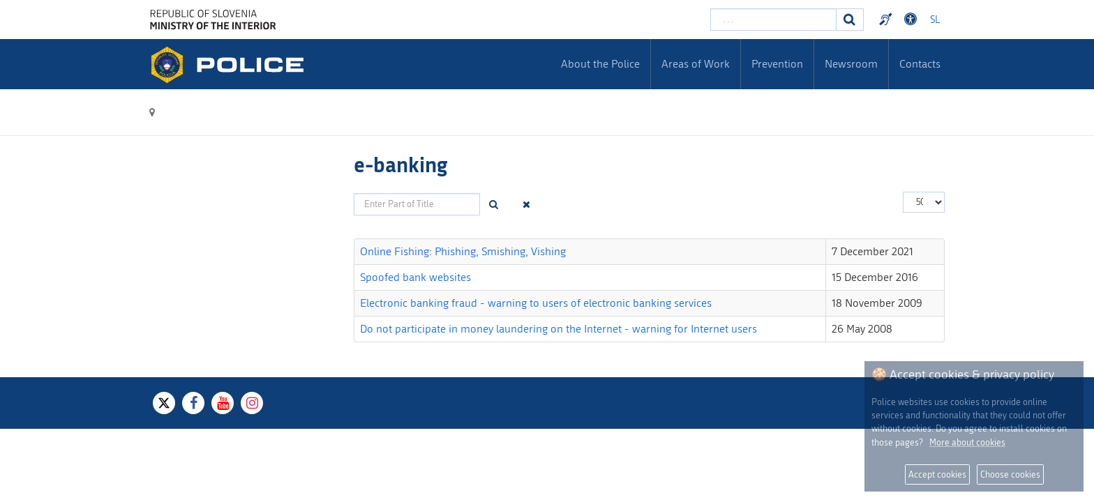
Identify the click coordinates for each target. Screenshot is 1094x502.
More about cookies (967, 442)
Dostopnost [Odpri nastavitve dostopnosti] (912, 19)
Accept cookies (937, 474)
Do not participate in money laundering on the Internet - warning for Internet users (558, 328)
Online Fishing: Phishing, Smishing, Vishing (463, 251)
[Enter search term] (773, 19)
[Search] (850, 19)
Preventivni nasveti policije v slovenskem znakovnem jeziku (887, 19)
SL (935, 20)
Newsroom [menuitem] (851, 63)
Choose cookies (1010, 474)
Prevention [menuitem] (777, 63)
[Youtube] (222, 403)
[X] (164, 403)
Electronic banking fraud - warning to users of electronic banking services (536, 303)
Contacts (920, 63)
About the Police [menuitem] (600, 63)
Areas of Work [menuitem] (695, 63)
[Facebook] (193, 403)
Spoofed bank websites (415, 277)
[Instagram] (252, 403)
